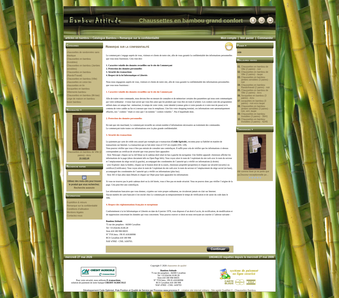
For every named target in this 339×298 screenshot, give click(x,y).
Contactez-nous (74, 215)
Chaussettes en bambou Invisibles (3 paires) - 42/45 (254, 120)
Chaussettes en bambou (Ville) (82, 79)
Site (213, 290)
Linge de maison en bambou (81, 98)
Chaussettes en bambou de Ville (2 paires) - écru (254, 91)
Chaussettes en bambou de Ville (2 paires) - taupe (254, 73)
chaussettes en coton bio (79, 82)
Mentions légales (75, 212)
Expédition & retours (77, 202)
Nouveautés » (74, 109)
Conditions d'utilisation (78, 209)
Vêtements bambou (76, 92)
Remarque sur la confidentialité (139, 38)
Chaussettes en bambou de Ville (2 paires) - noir (254, 67)
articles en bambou (77, 38)
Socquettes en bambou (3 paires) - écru (253, 96)
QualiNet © (227, 290)
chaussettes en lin (76, 85)
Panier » (242, 45)
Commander (265, 38)
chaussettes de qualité (176, 265)
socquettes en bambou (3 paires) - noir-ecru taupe (253, 102)
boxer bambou (74, 102)
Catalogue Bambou (104, 38)
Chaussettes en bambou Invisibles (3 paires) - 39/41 (254, 115)
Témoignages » (245, 129)
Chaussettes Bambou (245, 290)
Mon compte (229, 38)
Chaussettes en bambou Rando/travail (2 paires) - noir (255, 86)
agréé (218, 290)
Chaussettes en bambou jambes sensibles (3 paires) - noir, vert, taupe (255, 108)
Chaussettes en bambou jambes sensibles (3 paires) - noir (255, 79)
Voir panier (247, 38)
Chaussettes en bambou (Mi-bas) (83, 95)
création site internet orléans (195, 290)
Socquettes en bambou (78, 89)
